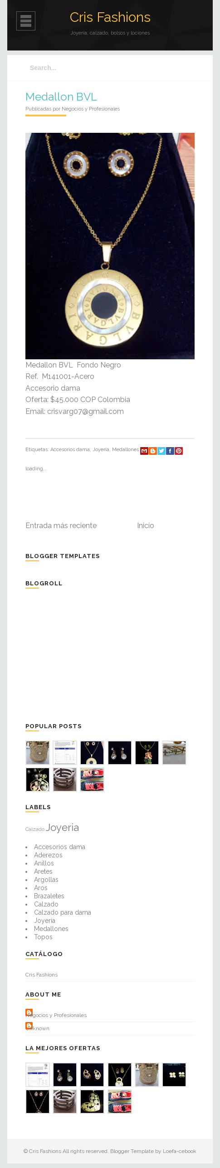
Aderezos (48, 855)
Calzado (34, 829)
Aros (41, 887)
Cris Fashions (110, 17)
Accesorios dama (70, 450)
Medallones (125, 450)
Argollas (46, 879)
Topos (43, 937)
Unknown (37, 1028)
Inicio (145, 525)
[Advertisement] (93, 654)
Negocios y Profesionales (56, 1015)
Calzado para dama (62, 912)
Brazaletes (49, 896)
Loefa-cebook (179, 1151)
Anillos (44, 863)
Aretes (43, 871)
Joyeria (101, 450)
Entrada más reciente (61, 525)
